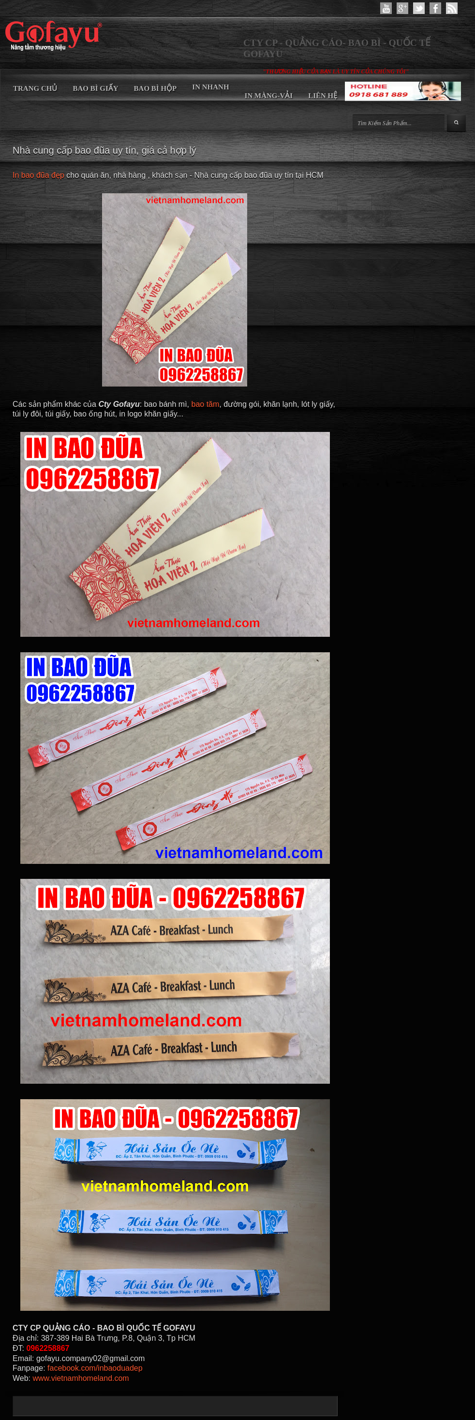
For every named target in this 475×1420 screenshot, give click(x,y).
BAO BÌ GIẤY (95, 88)
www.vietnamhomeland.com (81, 1378)
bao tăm (205, 404)
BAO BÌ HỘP (155, 88)
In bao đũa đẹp (38, 175)
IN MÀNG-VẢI (269, 96)
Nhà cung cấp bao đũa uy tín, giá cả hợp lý (104, 150)
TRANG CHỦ (35, 88)
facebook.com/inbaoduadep (95, 1368)
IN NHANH (210, 87)
